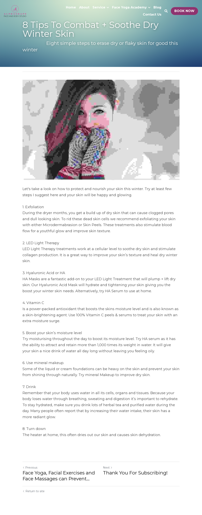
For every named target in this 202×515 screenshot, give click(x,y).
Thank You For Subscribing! (135, 473)
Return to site (33, 491)
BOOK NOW (184, 11)
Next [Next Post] (107, 467)
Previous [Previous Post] (29, 467)
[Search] (166, 11)
